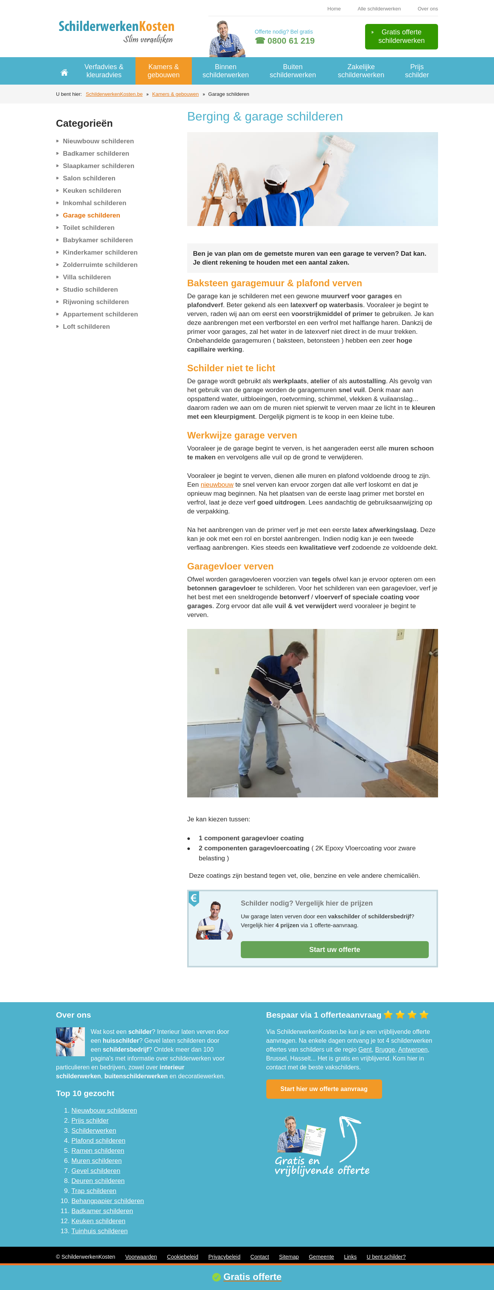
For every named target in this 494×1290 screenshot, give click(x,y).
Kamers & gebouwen (164, 71)
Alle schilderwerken (379, 9)
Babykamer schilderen (98, 240)
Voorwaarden (141, 1257)
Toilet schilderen (89, 227)
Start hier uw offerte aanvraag (324, 1089)
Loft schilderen (86, 326)
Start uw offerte (334, 949)
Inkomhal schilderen (94, 203)
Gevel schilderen (95, 1170)
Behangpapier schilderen (107, 1201)
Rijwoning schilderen (96, 302)
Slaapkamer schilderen (98, 166)
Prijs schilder (417, 71)
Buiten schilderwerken (293, 71)
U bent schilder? (386, 1257)
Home (334, 9)
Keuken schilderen (92, 190)
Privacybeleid (224, 1257)
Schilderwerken (93, 1130)
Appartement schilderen (100, 314)
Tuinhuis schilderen (99, 1231)
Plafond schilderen (98, 1140)
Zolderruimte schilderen (100, 265)
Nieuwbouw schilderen (98, 141)
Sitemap (289, 1257)
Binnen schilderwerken (226, 71)
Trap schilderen (94, 1191)
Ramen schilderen (97, 1150)
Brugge (385, 1049)
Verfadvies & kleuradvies (104, 71)
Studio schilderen (90, 289)
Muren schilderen (96, 1160)
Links (350, 1257)
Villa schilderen (87, 277)
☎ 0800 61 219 (285, 41)
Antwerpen (413, 1049)
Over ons (428, 9)
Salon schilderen (89, 178)
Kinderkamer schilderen (100, 252)
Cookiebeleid (182, 1257)
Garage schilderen (91, 215)
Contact (259, 1257)
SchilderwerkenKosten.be (114, 94)
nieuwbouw (217, 484)
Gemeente (321, 1257)
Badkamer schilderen (96, 153)
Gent (365, 1049)
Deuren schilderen (98, 1181)
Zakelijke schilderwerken (361, 71)
